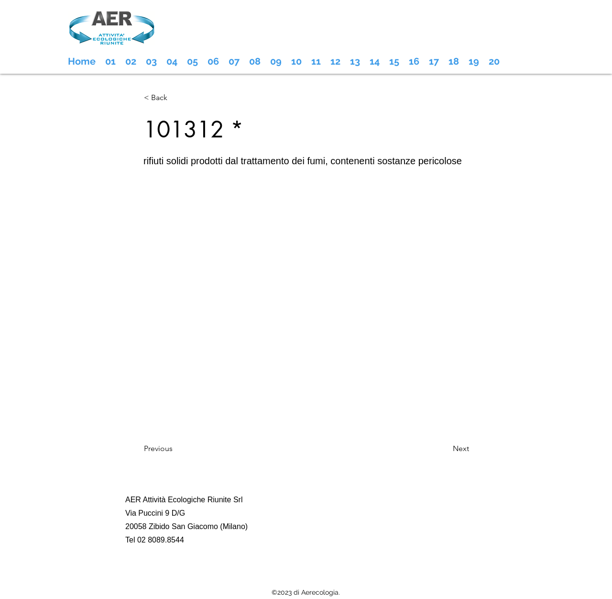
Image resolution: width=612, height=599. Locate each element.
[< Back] (175, 97)
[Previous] (175, 448)
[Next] (445, 448)
